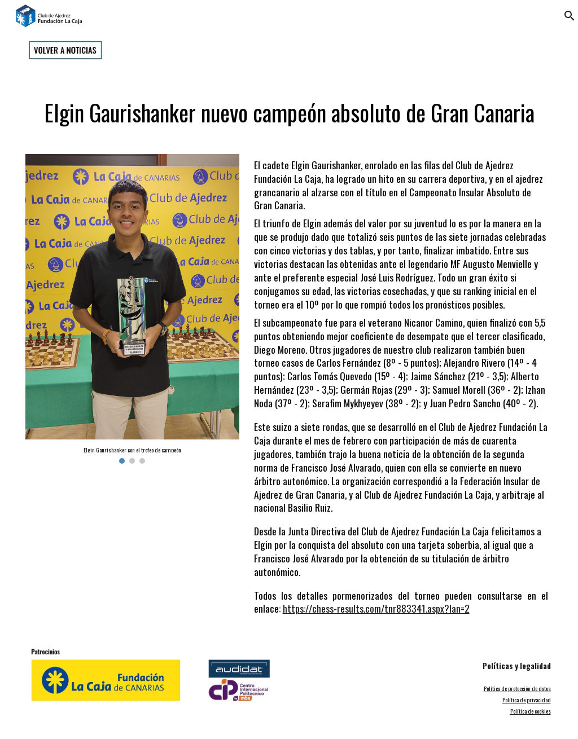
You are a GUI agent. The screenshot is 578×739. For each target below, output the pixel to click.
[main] (289, 107)
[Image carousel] (132, 309)
